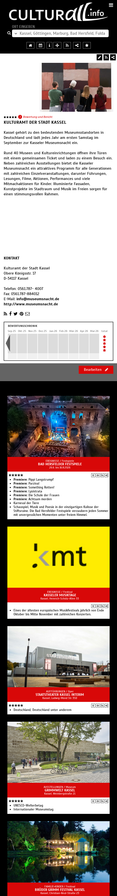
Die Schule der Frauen (36, 495)
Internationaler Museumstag (33, 809)
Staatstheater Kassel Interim (60, 695)
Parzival (26, 484)
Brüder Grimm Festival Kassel (60, 890)
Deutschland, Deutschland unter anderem (42, 710)
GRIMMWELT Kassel (60, 790)
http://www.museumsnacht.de (31, 304)
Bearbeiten (96, 369)
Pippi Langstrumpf (33, 480)
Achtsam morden (32, 499)
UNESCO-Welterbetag (28, 806)
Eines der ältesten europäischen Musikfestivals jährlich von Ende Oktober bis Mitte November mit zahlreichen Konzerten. (58, 612)
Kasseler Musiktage (60, 595)
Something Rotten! (33, 487)
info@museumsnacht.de (37, 299)
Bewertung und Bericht (37, 117)
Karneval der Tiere (26, 503)
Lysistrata (27, 491)
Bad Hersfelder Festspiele (60, 464)
